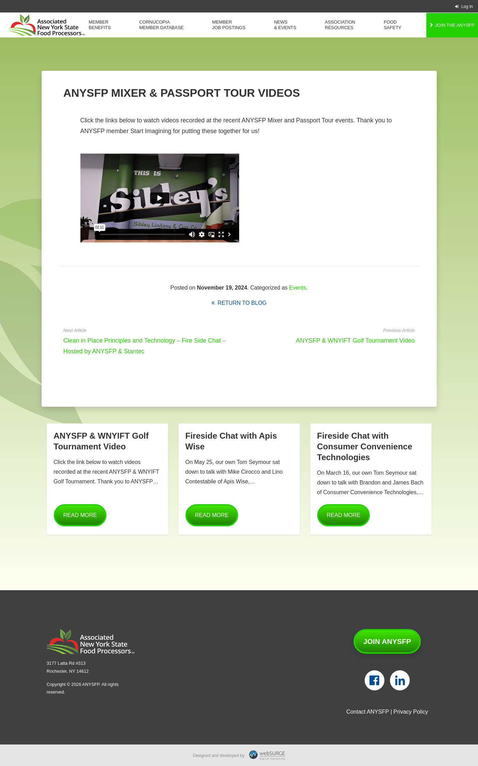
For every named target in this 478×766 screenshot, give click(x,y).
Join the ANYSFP (455, 25)
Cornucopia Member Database (161, 24)
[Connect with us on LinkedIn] (400, 680)
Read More (80, 515)
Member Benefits (100, 24)
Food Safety (392, 24)
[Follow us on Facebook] (374, 680)
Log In (464, 6)
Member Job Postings (228, 24)
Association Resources (340, 24)
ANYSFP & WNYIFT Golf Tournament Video (355, 340)
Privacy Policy (410, 712)
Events (297, 288)
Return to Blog (239, 303)
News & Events (285, 24)
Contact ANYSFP (367, 712)
